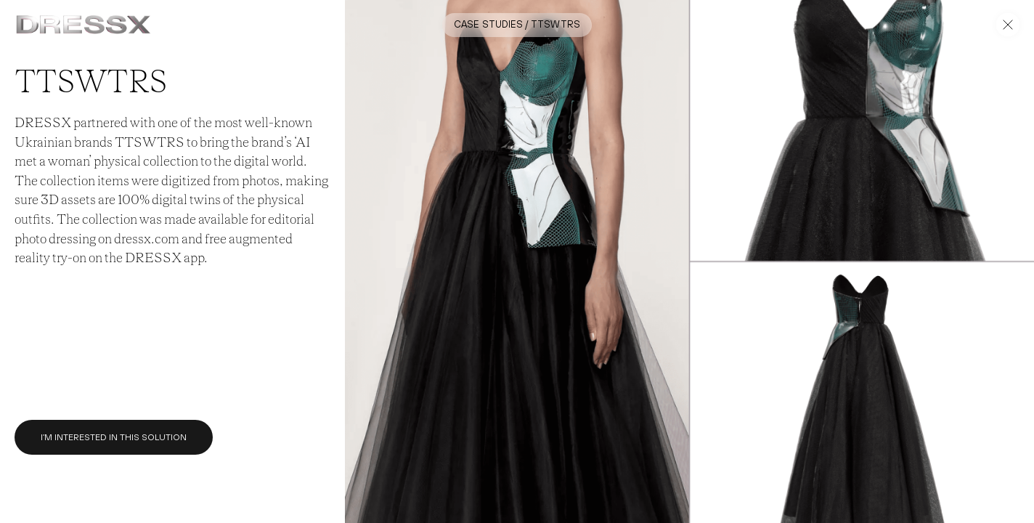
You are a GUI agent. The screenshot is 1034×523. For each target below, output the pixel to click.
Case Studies (488, 24)
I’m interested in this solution (114, 437)
